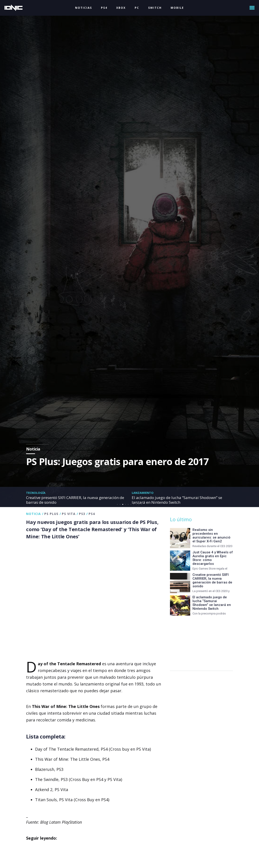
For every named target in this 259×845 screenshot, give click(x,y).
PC (137, 8)
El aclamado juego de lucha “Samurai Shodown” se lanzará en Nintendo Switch (177, 500)
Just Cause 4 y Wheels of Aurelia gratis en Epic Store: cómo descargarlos (212, 558)
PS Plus (51, 514)
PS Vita (69, 514)
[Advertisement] (201, 641)
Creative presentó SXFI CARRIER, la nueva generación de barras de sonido (75, 500)
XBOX (121, 8)
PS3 (82, 514)
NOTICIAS (83, 8)
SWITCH (155, 8)
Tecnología (35, 493)
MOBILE (177, 8)
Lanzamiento (143, 493)
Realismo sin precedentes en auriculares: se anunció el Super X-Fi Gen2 (211, 535)
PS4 (104, 8)
